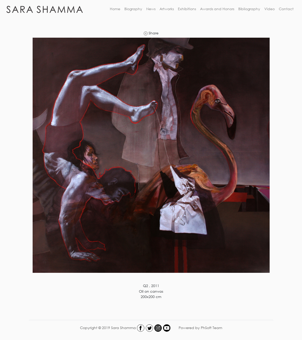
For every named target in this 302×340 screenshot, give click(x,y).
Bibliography (249, 8)
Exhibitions (187, 8)
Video (269, 8)
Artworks (167, 8)
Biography (133, 8)
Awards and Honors (217, 8)
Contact (286, 8)
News (150, 8)
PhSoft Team (211, 327)
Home (115, 8)
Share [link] (151, 33)
